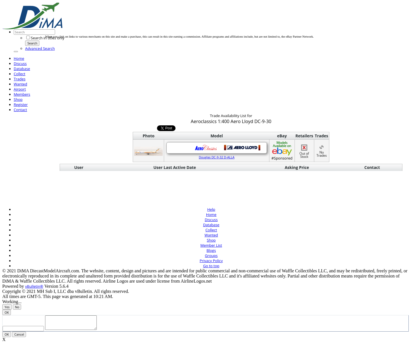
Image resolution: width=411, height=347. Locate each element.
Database (22, 68)
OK (7, 312)
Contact (20, 109)
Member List (211, 245)
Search (32, 43)
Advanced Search (40, 48)
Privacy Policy (211, 260)
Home (19, 58)
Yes (7, 307)
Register (21, 104)
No (17, 307)
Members (22, 94)
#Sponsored (282, 150)
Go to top (211, 265)
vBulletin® (34, 286)
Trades (19, 78)
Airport (20, 89)
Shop (18, 99)
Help (211, 209)
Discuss (20, 63)
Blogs (211, 250)
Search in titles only (45, 37)
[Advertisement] (149, 22)
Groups (211, 255)
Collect (19, 73)
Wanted (20, 84)
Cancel (19, 337)
